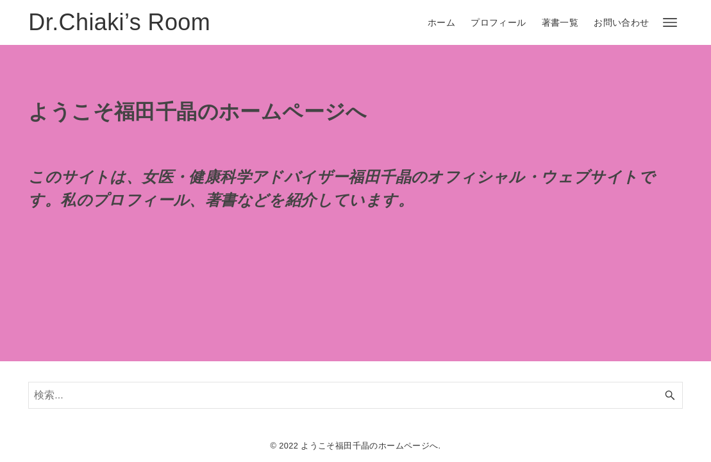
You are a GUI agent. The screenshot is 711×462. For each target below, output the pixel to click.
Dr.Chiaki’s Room (119, 22)
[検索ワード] (355, 395)
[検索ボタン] (670, 395)
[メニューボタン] (670, 22)
